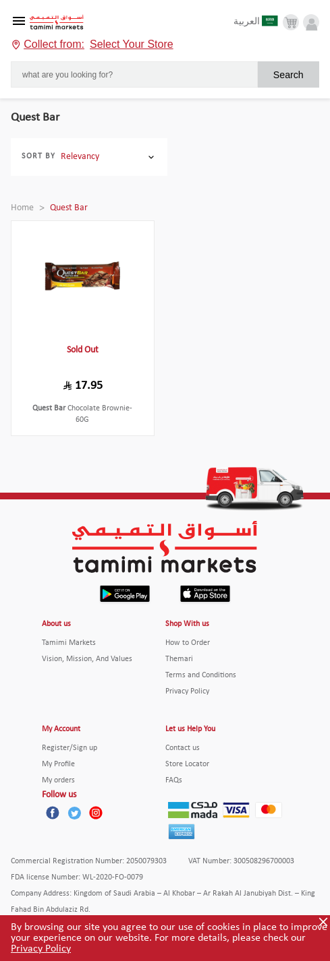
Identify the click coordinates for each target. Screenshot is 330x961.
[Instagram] (96, 813)
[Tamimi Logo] (57, 22)
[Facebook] (52, 813)
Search (288, 74)
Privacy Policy (41, 948)
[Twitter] (74, 813)
